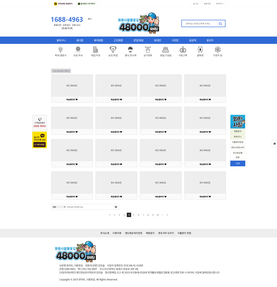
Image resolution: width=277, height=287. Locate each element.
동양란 (157, 40)
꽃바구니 (61, 40)
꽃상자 (209, 40)
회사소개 (104, 233)
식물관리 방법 (184, 233)
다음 (162, 215)
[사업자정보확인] (67, 272)
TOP (238, 163)
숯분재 (192, 40)
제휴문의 (237, 131)
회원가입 (207, 3)
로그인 (195, 3)
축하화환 (98, 40)
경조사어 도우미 (166, 233)
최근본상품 (237, 155)
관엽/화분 (138, 40)
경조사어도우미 (237, 147)
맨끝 (167, 215)
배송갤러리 (72, 99)
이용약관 (117, 233)
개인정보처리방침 (133, 233)
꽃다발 (79, 40)
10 (158, 214)
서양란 (174, 40)
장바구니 (219, 3)
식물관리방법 (237, 142)
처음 (110, 215)
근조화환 (118, 40)
